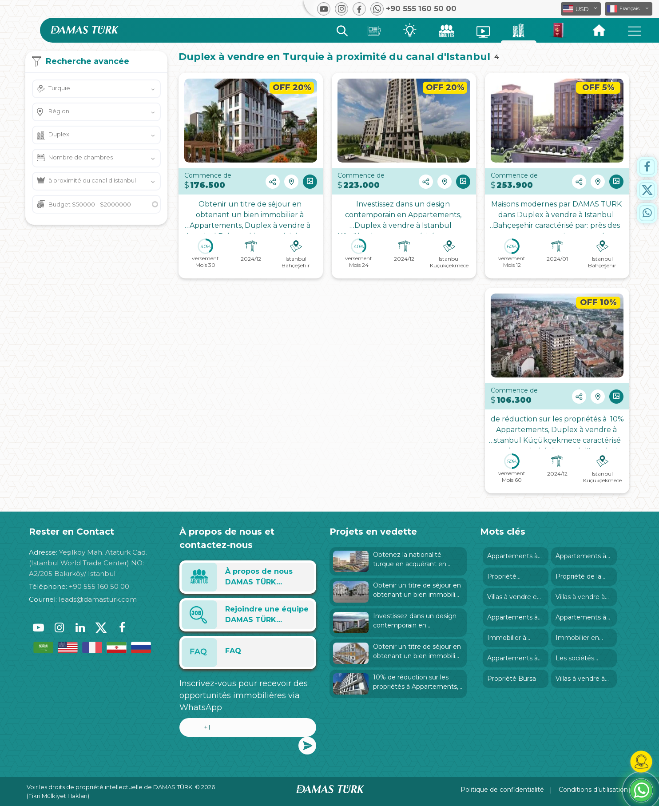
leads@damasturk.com (98, 599)
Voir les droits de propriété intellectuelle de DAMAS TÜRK (109, 786)
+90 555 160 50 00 (99, 586)
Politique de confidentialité (502, 790)
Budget (89, 204)
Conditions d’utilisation (593, 790)
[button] (628, 9)
